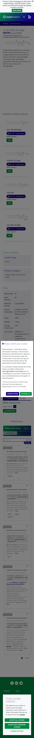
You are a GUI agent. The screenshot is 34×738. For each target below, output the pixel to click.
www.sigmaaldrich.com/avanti (12, 371)
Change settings (17, 731)
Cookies (22, 715)
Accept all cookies (17, 720)
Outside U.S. (26, 394)
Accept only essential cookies (17, 726)
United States (12, 394)
